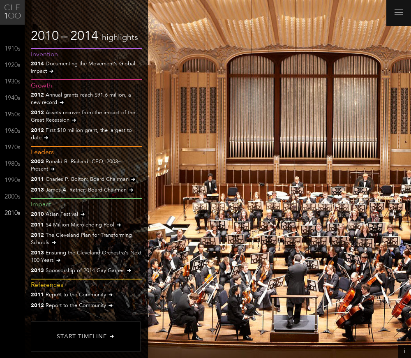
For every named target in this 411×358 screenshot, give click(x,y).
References (47, 285)
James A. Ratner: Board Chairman (82, 190)
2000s (12, 197)
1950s (12, 115)
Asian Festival (58, 214)
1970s (12, 148)
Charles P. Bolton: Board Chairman (83, 179)
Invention (44, 54)
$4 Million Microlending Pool (76, 225)
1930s (12, 82)
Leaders (42, 152)
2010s (12, 213)
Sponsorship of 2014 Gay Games (81, 271)
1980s (12, 164)
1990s (12, 181)
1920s (12, 65)
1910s (12, 49)
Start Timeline (86, 337)
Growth (41, 86)
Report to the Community (72, 295)
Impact (41, 204)
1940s (12, 98)
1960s (12, 131)
